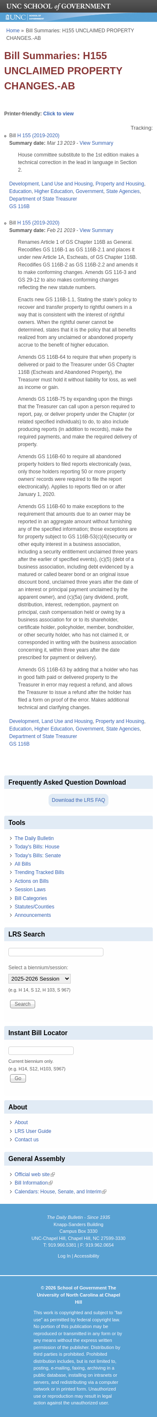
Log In (64, 1255)
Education (20, 191)
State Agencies (122, 191)
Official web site (35, 1174)
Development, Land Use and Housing (51, 184)
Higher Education (53, 191)
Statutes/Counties (34, 907)
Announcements (33, 915)
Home (13, 31)
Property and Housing (119, 184)
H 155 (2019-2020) (38, 135)
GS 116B (19, 206)
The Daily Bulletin (34, 838)
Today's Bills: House (37, 847)
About (21, 1122)
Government (89, 191)
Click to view (58, 114)
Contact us (27, 1140)
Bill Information (34, 1183)
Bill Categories (31, 898)
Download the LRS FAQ (78, 800)
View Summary (96, 143)
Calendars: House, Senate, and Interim (60, 1192)
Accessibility (86, 1255)
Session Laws (30, 889)
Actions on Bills (32, 881)
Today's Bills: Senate (38, 856)
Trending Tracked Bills (39, 872)
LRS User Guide (33, 1131)
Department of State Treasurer (43, 199)
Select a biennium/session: (38, 968)
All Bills (23, 864)
